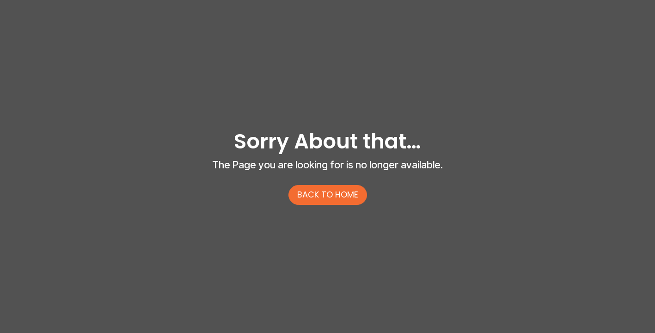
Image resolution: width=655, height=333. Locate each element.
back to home (327, 194)
